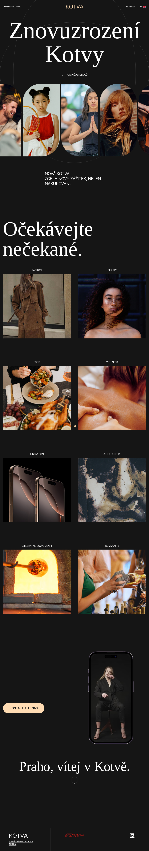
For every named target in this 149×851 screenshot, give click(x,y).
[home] (74, 7)
